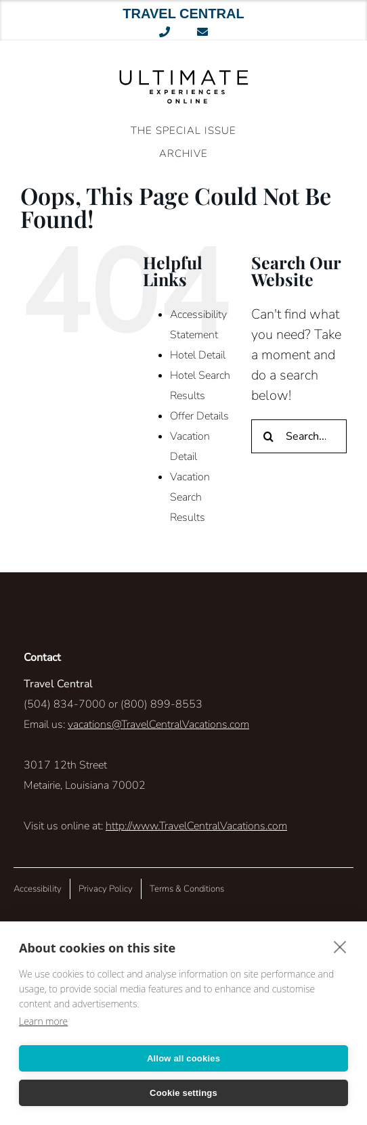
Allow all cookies (183, 1058)
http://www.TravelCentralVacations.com (196, 826)
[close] (340, 946)
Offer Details (199, 416)
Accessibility (38, 889)
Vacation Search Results (190, 497)
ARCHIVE (183, 153)
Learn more (43, 1021)
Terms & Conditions (187, 889)
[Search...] (299, 436)
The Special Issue (183, 130)
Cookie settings (183, 1093)
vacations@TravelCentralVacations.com (158, 724)
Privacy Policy (106, 889)
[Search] (268, 436)
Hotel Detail (197, 355)
